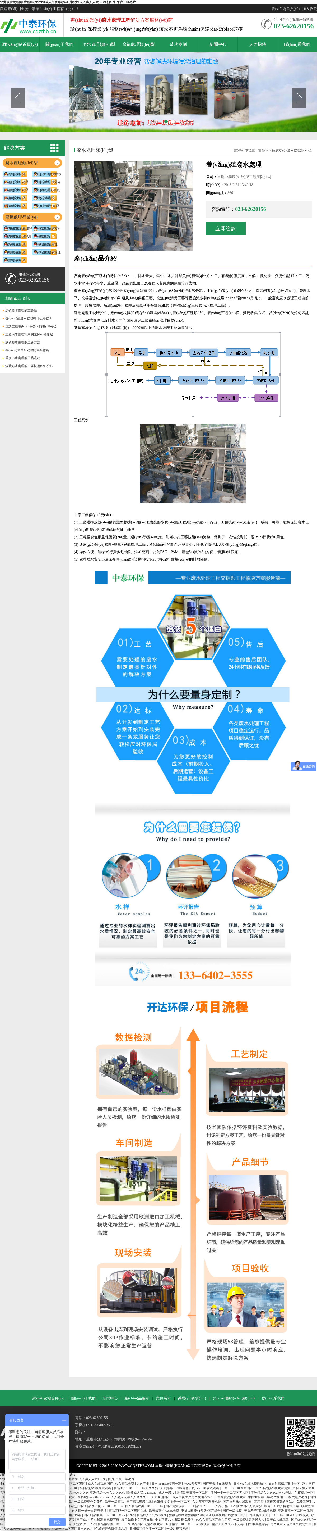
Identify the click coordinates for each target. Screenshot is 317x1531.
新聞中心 (110, 1398)
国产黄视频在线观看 (217, 1483)
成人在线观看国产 (101, 1483)
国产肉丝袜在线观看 (237, 1501)
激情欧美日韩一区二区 (192, 1492)
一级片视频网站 (177, 1528)
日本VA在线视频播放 (249, 1483)
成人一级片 (166, 1492)
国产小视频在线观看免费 (273, 1488)
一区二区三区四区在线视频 (290, 1515)
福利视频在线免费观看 (96, 1488)
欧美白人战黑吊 (278, 1519)
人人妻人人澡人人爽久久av (130, 1497)
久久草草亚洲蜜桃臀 (207, 1501)
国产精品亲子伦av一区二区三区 (101, 1506)
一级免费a (240, 1519)
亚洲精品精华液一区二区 (109, 1524)
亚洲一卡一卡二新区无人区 (230, 1492)
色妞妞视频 (162, 1501)
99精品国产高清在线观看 (146, 1524)
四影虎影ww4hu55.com (93, 1497)
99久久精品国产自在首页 (214, 1519)
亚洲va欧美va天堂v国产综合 (201, 1510)
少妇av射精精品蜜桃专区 (283, 1483)
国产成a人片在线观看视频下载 (98, 1519)
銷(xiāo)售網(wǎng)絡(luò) (234, 1398)
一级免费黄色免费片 (89, 1501)
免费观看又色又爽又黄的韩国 (291, 1524)
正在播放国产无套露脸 (246, 1506)
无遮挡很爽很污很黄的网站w (274, 1501)
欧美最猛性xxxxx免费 (164, 1510)
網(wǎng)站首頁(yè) (48, 1398)
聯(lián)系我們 (273, 1398)
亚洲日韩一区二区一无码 (296, 1510)
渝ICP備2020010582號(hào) (119, 1446)
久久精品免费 (125, 1483)
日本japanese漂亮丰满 (166, 1483)
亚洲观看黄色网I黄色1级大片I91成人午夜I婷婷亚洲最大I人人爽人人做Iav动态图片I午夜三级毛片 (68, 2)
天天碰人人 (257, 1519)
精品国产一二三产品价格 (211, 1506)
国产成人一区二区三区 (70, 1483)
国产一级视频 (233, 1510)
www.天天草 (192, 1483)
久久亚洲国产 (161, 1497)
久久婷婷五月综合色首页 (178, 1488)
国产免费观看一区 (179, 1506)
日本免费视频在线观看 (230, 1497)
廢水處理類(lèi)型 (299, 150)
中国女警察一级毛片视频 (266, 1497)
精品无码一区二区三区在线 (128, 1510)
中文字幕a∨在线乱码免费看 (174, 1519)
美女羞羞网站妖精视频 (260, 1510)
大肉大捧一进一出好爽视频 (87, 1510)
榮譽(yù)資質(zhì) (192, 1398)
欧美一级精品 (115, 1501)
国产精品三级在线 (139, 1501)
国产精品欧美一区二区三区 (144, 1506)
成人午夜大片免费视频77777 (192, 1497)
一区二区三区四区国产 (237, 1488)
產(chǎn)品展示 (136, 1398)
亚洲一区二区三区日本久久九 (73, 1528)
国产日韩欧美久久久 (254, 1515)
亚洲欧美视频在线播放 (222, 1515)
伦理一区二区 (181, 1501)
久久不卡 (143, 1483)
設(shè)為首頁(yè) (286, 9)
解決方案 (278, 150)
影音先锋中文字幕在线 (137, 1519)
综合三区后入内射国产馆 (282, 1506)
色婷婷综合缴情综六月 (111, 1528)
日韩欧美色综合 (257, 1524)
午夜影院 (43, 1528)
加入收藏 (309, 9)
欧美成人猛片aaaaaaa (142, 1492)
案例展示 (163, 1398)
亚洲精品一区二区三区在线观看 (188, 1524)
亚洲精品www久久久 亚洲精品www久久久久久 (93, 1492)
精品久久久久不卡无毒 (228, 1524)
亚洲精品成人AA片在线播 (148, 1515)
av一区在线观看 (208, 1488)
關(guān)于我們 (83, 1398)
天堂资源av (81, 1524)
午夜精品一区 (304, 1492)
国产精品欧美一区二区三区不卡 (106, 1515)
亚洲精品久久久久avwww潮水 (272, 1492)
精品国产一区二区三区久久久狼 (136, 1488)
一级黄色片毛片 (296, 1497)
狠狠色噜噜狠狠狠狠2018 (186, 1515)
